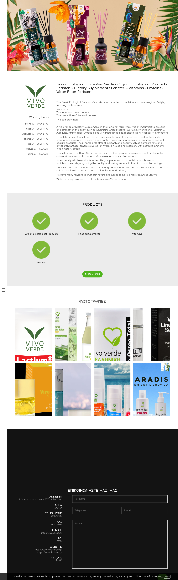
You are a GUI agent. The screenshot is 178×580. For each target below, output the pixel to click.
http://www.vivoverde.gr (48, 524)
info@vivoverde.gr (51, 507)
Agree (167, 577)
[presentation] (93, 552)
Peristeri (57, 482)
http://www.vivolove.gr (49, 526)
